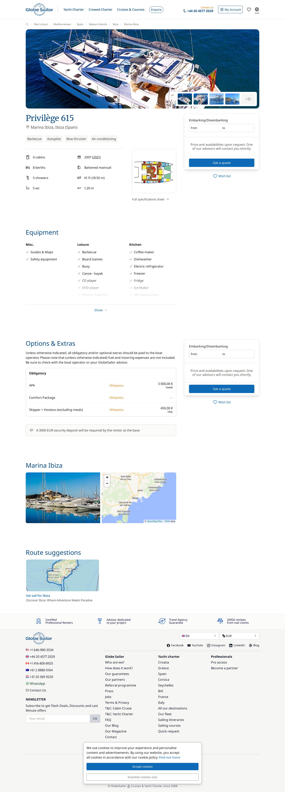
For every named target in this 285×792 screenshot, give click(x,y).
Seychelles (166, 685)
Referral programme (120, 685)
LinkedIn (237, 645)
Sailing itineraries (171, 720)
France (163, 697)
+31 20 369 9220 (39, 677)
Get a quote (222, 163)
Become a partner (224, 668)
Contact (111, 737)
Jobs (108, 697)
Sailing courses (169, 725)
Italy (161, 702)
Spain (162, 674)
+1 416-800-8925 (39, 663)
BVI (160, 691)
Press (109, 691)
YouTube (195, 645)
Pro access (219, 662)
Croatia (163, 662)
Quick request (168, 731)
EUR (239, 636)
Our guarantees (117, 674)
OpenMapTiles (154, 521)
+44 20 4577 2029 (40, 656)
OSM (167, 521)
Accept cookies (142, 766)
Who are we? (114, 662)
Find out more (169, 757)
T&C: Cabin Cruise (118, 708)
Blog (254, 645)
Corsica (163, 679)
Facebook (175, 645)
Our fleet (165, 714)
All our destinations (172, 708)
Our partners (115, 679)
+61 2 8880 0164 (39, 670)
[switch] (221, 176)
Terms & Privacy (117, 702)
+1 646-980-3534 (39, 650)
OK (95, 718)
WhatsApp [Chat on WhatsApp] (35, 683)
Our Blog (112, 725)
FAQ (108, 720)
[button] (73, 9)
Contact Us (36, 690)
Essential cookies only (142, 777)
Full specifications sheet (150, 199)
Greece (163, 668)
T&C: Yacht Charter (119, 714)
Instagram (216, 645)
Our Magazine (115, 731)
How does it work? (119, 668)
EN (199, 636)
